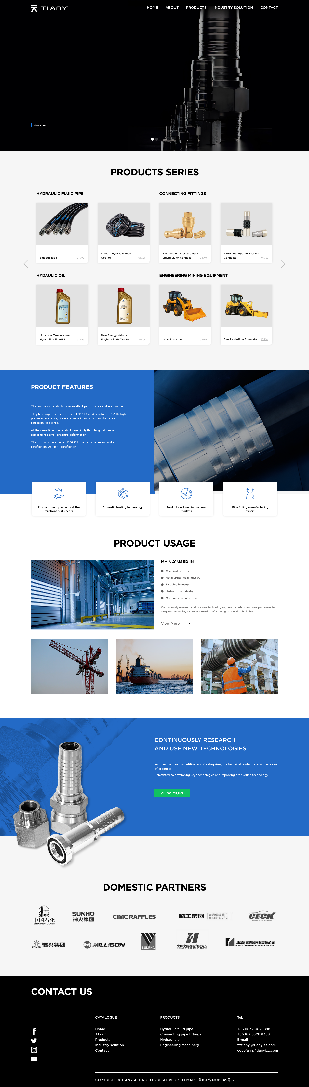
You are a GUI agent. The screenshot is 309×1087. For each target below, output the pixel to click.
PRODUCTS (196, 8)
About (100, 1034)
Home (100, 1029)
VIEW (80, 258)
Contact (102, 1050)
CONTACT (269, 8)
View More (39, 125)
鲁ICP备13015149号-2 (216, 1080)
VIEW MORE (172, 793)
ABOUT (172, 8)
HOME (152, 8)
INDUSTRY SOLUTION (233, 8)
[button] (152, 139)
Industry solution (109, 1045)
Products (102, 1039)
